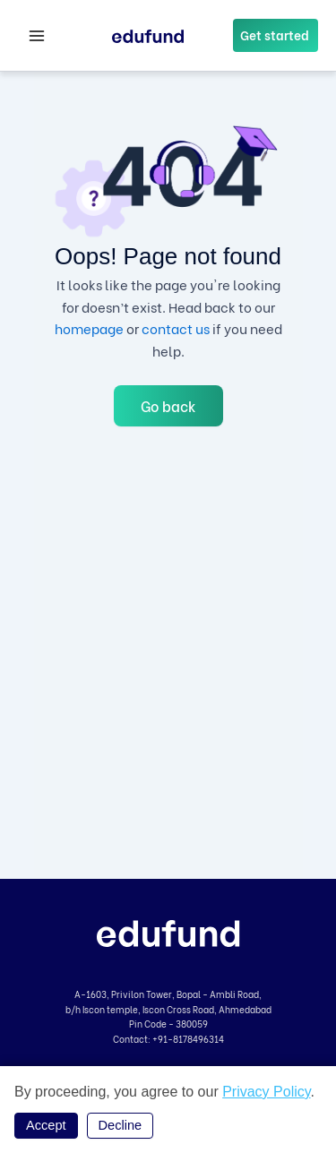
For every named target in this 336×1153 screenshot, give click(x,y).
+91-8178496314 (188, 1038)
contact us (176, 328)
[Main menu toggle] (37, 36)
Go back (168, 405)
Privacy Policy (266, 1091)
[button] (275, 36)
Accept (46, 1125)
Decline (120, 1125)
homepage (89, 328)
